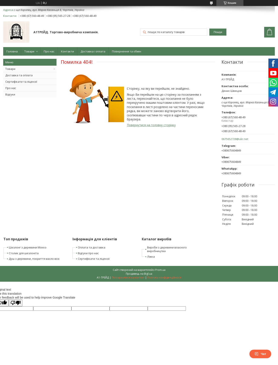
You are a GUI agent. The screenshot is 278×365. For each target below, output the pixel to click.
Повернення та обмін (126, 51)
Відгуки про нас (88, 253)
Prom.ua (160, 270)
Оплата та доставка (91, 247)
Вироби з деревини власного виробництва (167, 249)
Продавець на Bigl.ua (139, 274)
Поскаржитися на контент (128, 277)
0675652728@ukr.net (235, 139)
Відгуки (10, 94)
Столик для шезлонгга (24, 253)
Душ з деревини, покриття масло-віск (34, 259)
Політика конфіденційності (164, 277)
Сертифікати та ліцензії (21, 82)
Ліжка (151, 256)
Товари (29, 51)
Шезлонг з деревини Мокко (27, 247)
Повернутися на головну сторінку (151, 125)
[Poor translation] (15, 302)
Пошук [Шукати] (218, 32)
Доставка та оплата (19, 75)
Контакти (67, 51)
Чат (260, 354)
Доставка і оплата (93, 51)
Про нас (49, 51)
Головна (12, 51)
